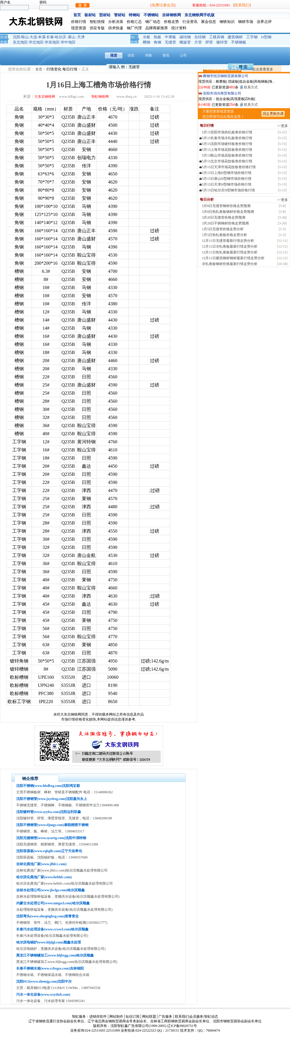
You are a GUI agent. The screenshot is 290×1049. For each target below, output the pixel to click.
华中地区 (68, 42)
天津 (81, 37)
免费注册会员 (163, 5)
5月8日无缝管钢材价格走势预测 (226, 206)
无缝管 (170, 42)
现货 (113, 55)
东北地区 (20, 42)
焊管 (209, 42)
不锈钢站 (151, 15)
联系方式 (251, 87)
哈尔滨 (60, 37)
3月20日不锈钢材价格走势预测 (225, 223)
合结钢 (200, 37)
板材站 (90, 15)
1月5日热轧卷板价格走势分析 (224, 235)
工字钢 (252, 37)
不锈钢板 (238, 42)
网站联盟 (149, 1016)
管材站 (119, 15)
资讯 (165, 55)
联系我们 (241, 5)
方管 (198, 42)
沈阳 (16, 37)
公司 (183, 55)
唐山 (71, 37)
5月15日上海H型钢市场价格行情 (226, 173)
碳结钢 (185, 37)
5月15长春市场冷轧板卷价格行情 (227, 138)
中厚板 (170, 37)
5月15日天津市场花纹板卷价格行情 (229, 167)
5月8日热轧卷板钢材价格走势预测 (228, 212)
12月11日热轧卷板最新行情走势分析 (230, 252)
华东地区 (52, 42)
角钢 (157, 42)
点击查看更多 (262, 69)
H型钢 (266, 37)
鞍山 (25, 37)
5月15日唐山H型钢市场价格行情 (226, 179)
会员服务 (196, 1016)
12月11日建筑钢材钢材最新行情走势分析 (233, 258)
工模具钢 (216, 37)
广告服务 (165, 1016)
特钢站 (134, 15)
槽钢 (146, 42)
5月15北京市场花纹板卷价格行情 (227, 161)
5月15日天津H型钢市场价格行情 (226, 184)
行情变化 (54, 69)
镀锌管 (222, 42)
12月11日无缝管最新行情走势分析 (228, 241)
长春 (50, 37)
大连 (33, 37)
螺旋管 (185, 42)
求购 (148, 55)
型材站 (104, 15)
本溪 (42, 37)
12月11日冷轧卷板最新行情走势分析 (230, 246)
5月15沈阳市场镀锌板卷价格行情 (227, 144)
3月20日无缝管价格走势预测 (223, 217)
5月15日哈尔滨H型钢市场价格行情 (228, 190)
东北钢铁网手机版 (199, 15)
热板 (157, 37)
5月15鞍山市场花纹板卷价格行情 (227, 155)
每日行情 (70, 69)
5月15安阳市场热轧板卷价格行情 (227, 132)
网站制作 (116, 1016)
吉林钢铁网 (171, 15)
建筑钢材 (235, 37)
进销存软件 (98, 1016)
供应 (131, 55)
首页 (77, 15)
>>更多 (282, 126)
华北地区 (36, 42)
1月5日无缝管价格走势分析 (223, 229)
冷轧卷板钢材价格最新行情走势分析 (230, 264)
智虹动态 (211, 1016)
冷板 (146, 37)
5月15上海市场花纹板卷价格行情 (227, 150)
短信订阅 (132, 1016)
